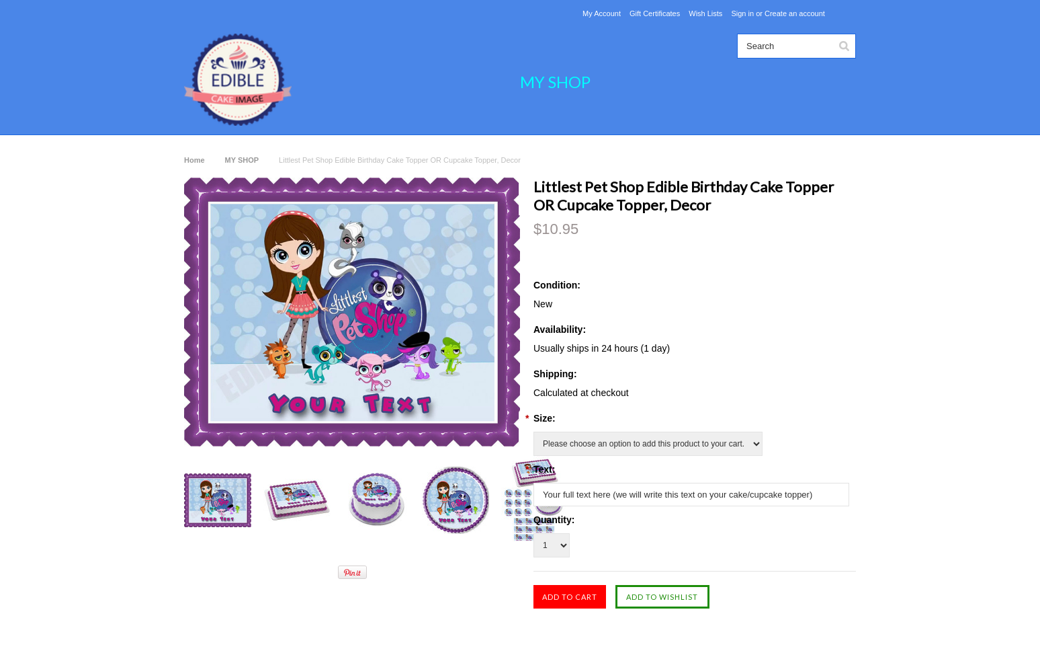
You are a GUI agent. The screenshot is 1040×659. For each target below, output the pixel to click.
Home (194, 160)
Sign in (742, 13)
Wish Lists (705, 13)
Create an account (795, 13)
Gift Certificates (655, 13)
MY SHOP (555, 81)
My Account (601, 13)
